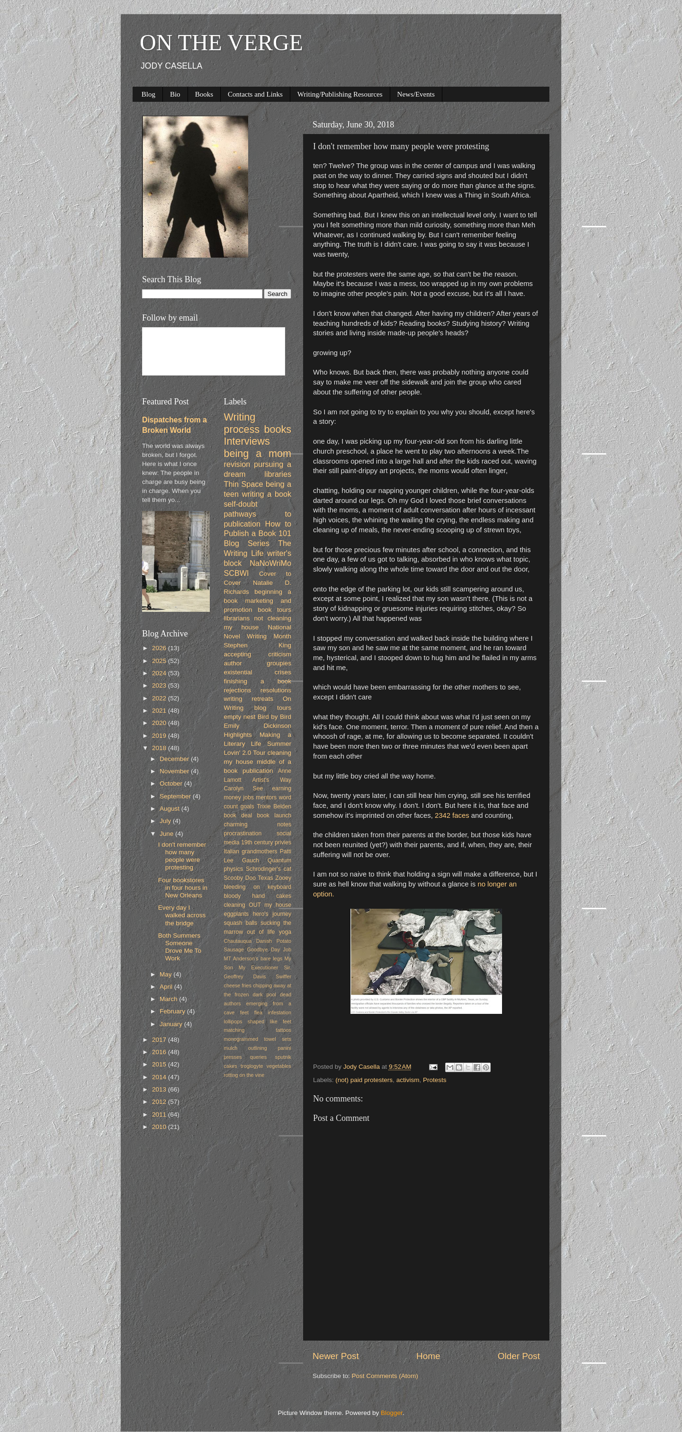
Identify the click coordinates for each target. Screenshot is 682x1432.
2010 (160, 1126)
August (170, 808)
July (166, 820)
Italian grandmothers (251, 851)
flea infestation (272, 1012)
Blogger (392, 1412)
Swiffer (283, 976)
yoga (285, 932)
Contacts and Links (255, 94)
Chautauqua (238, 941)
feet (244, 1012)
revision (237, 464)
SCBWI (236, 573)
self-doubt (241, 504)
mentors (266, 797)
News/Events (416, 94)
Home (428, 1356)
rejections (237, 690)
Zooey (283, 878)
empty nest (240, 716)
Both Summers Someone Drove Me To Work (179, 947)
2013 (160, 1089)
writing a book (266, 494)
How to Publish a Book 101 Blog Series (258, 533)
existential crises (258, 672)
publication (257, 770)
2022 (160, 698)
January (172, 1024)
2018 (160, 748)
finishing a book (258, 681)
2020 (160, 722)
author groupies (258, 663)
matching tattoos (258, 1030)
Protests (435, 1079)
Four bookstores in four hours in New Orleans (182, 888)
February (173, 1011)
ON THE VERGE (221, 42)
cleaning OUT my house (258, 905)
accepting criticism (258, 654)
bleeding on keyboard (258, 887)
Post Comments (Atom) (385, 1375)
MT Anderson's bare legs (253, 958)
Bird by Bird (274, 716)
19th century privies (266, 842)
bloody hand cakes (258, 896)
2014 (160, 1077)
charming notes (258, 824)
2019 (160, 735)
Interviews (247, 441)
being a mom (258, 453)
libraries (277, 474)
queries (258, 1057)
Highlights (238, 734)
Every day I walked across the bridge (182, 915)
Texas (265, 878)
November (175, 771)
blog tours (272, 707)
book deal (238, 815)
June (167, 833)
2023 (160, 685)
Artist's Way (271, 780)
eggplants (236, 914)
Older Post (519, 1356)
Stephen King (258, 645)
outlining (257, 1048)
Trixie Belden (274, 806)
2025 (160, 660)
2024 (160, 673)
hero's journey (272, 914)
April (167, 986)
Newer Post (336, 1356)
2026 (160, 648)
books (277, 429)
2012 (160, 1101)
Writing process (242, 423)
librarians (237, 618)
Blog (148, 94)
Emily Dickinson (258, 725)
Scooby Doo (240, 878)
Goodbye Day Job (269, 949)
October (172, 783)
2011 (160, 1114)
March (169, 998)
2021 (160, 710)
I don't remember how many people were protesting (182, 856)
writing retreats (249, 698)
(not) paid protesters (364, 1079)
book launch (274, 815)
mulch (231, 1048)
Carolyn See (243, 788)
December (175, 758)
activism (408, 1079)
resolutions (275, 690)
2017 (160, 1039)
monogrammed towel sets (258, 1039)
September (176, 796)
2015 (160, 1064)
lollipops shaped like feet (258, 1021)
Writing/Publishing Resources (340, 94)
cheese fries (237, 985)
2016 (160, 1052)
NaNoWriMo (270, 563)
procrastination (243, 833)
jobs (248, 797)
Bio (175, 94)
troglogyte (252, 1066)
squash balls (241, 923)
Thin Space (243, 484)
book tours (274, 609)
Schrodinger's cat (268, 869)
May (166, 974)
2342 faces (451, 815)
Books (204, 94)
